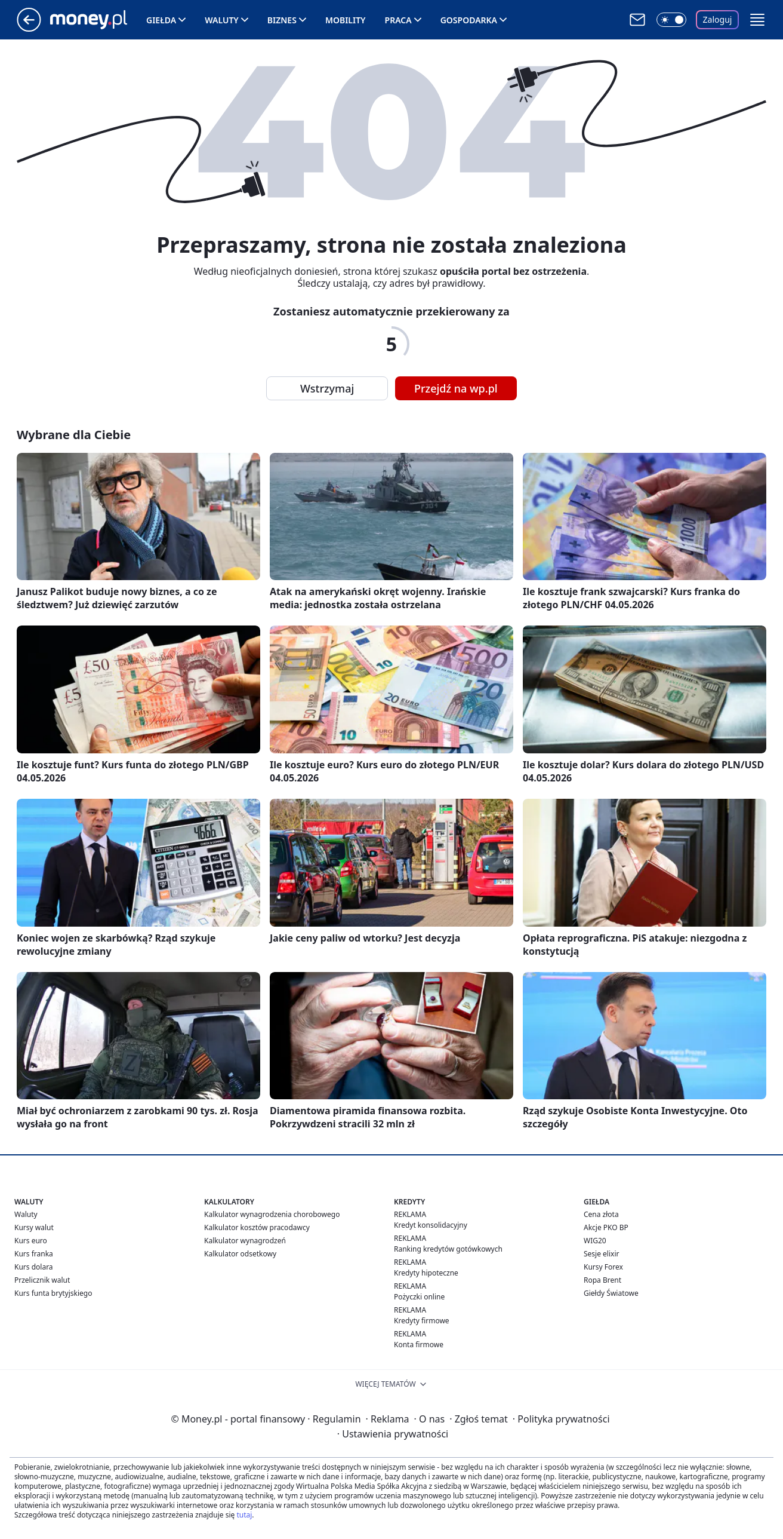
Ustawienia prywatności (392, 1433)
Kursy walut (34, 1227)
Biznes (282, 20)
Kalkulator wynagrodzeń (245, 1241)
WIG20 (595, 1241)
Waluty (222, 20)
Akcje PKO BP (606, 1227)
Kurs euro (30, 1241)
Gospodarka (468, 20)
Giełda (161, 20)
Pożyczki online (419, 1297)
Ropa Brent (602, 1280)
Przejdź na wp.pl (456, 388)
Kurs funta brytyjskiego (53, 1293)
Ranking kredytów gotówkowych (448, 1249)
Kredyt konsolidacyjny (430, 1225)
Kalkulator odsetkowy (240, 1254)
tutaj (244, 1515)
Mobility (345, 20)
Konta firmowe (418, 1344)
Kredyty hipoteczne (426, 1273)
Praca (398, 20)
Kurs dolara (33, 1267)
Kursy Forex (603, 1267)
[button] (757, 19)
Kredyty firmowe (421, 1321)
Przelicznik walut (42, 1280)
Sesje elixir (601, 1254)
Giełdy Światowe (611, 1293)
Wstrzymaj (327, 388)
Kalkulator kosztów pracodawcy (257, 1227)
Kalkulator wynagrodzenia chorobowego (272, 1214)
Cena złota (601, 1214)
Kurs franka (33, 1254)
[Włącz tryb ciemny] (671, 20)
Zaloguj (717, 19)
